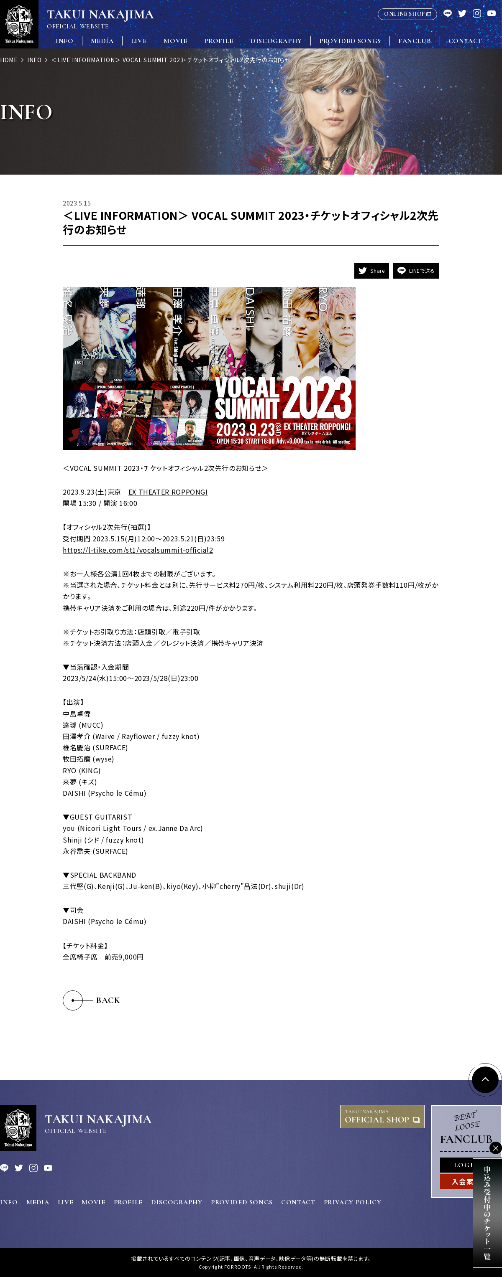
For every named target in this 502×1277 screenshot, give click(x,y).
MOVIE (175, 41)
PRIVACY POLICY (353, 1202)
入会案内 (466, 1181)
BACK (108, 1000)
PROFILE (219, 41)
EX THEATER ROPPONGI (168, 492)
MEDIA (102, 41)
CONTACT (465, 41)
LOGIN (466, 1165)
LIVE (139, 41)
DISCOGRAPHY (276, 41)
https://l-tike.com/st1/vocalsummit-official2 (138, 550)
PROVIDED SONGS (350, 41)
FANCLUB (414, 41)
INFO (65, 41)
